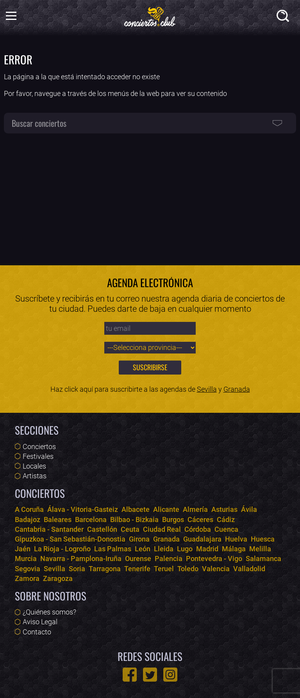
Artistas (34, 476)
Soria (77, 569)
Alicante (166, 509)
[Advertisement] (150, 195)
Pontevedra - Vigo (214, 558)
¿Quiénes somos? (49, 612)
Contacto (37, 632)
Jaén (22, 549)
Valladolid (249, 569)
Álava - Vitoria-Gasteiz (82, 509)
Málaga (234, 549)
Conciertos (39, 446)
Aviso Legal (40, 622)
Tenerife (137, 569)
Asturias (224, 509)
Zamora (27, 578)
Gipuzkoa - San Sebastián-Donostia (70, 539)
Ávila (249, 509)
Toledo (187, 569)
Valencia (216, 569)
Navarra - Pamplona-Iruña (80, 558)
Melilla (260, 549)
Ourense (138, 558)
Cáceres (200, 519)
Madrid (207, 549)
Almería (195, 509)
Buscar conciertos (39, 123)
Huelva (236, 539)
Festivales (38, 456)
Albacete (135, 509)
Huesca (263, 539)
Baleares (57, 519)
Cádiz (226, 519)
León (142, 549)
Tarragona (105, 569)
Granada (236, 389)
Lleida (163, 549)
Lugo (185, 549)
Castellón (102, 529)
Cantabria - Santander (49, 529)
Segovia (27, 569)
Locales (34, 466)
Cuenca (226, 529)
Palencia (168, 558)
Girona (139, 539)
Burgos (173, 519)
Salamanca (263, 558)
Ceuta (130, 529)
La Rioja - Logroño (62, 549)
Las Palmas (112, 549)
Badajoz (27, 519)
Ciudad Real (162, 529)
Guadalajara (202, 539)
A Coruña (29, 509)
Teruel (164, 569)
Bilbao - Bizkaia (134, 519)
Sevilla (207, 389)
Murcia (26, 558)
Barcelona (91, 519)
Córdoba (197, 529)
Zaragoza (58, 578)
